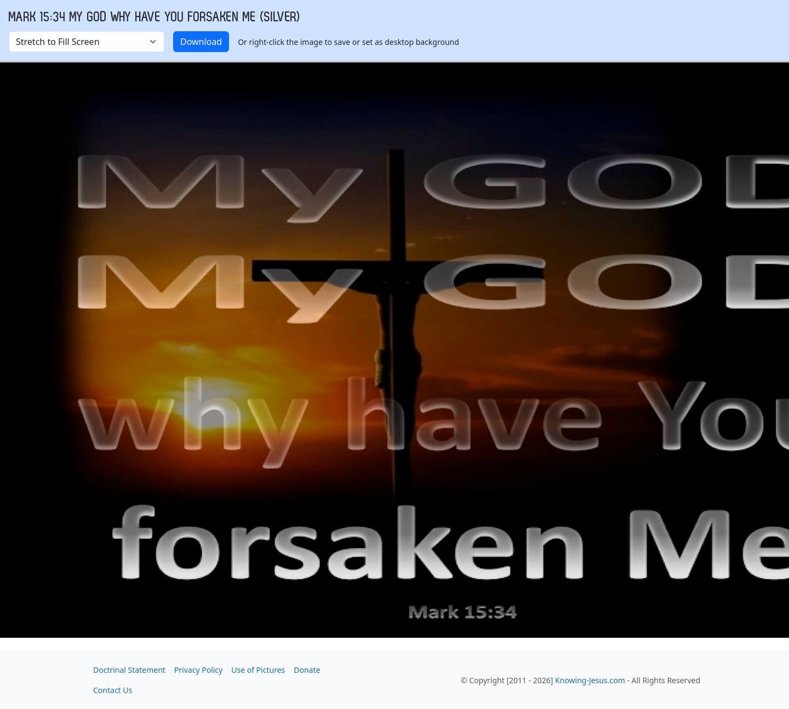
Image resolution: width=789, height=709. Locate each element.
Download (201, 42)
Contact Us (112, 690)
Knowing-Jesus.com (590, 680)
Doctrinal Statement (129, 670)
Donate (307, 670)
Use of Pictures (258, 670)
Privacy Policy (198, 670)
